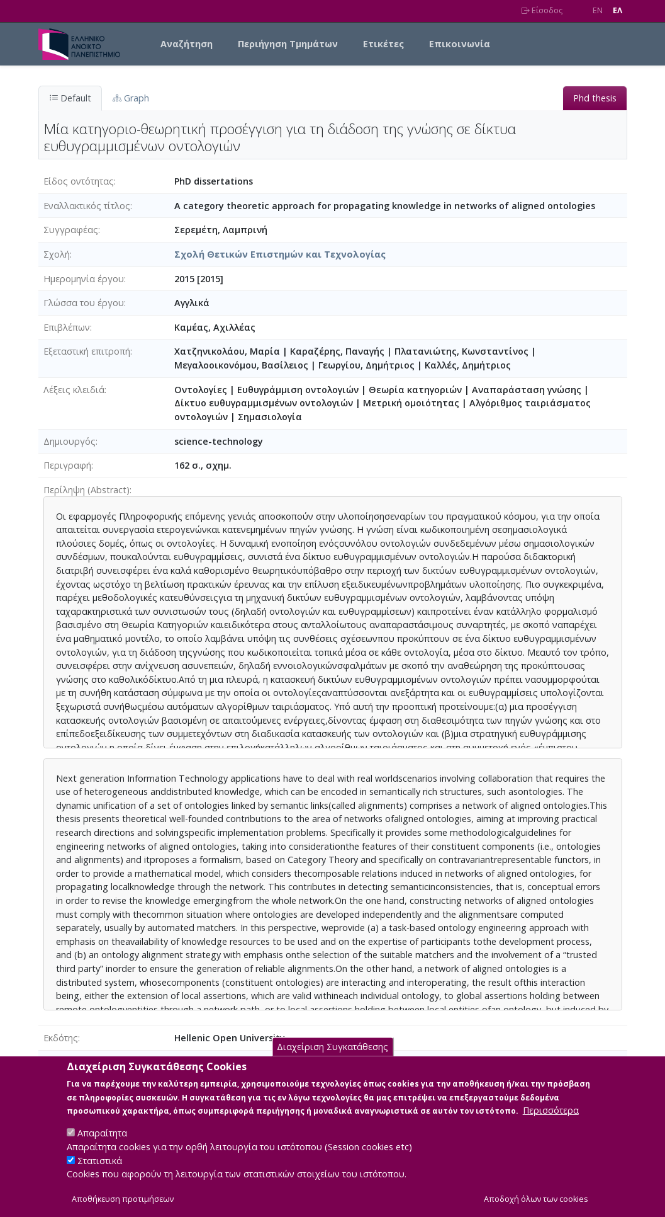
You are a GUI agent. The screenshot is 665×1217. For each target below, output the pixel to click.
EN (598, 10)
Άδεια (55, 1062)
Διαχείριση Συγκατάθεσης (332, 1062)
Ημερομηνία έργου (83, 279)
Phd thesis (595, 98)
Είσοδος (542, 10)
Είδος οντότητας (78, 181)
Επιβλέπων (66, 327)
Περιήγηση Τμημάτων (288, 44)
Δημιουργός (69, 441)
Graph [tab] (131, 98)
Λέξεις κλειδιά (73, 390)
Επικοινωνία (459, 44)
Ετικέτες (383, 44)
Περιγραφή (67, 465)
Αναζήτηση (186, 44)
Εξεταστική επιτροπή (86, 351)
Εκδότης (60, 1038)
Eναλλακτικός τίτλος (86, 206)
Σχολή (56, 254)
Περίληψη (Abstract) (86, 490)
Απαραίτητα (102, 1149)
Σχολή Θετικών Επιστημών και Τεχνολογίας (280, 254)
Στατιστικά (99, 1176)
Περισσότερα (551, 1126)
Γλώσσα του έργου (83, 303)
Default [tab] (70, 98)
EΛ (617, 10)
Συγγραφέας (70, 230)
